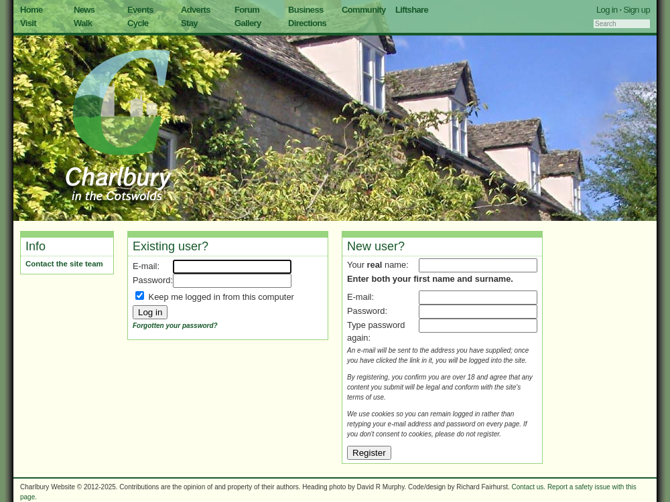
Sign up (636, 10)
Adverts (195, 10)
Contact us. (529, 487)
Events (140, 10)
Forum (246, 10)
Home (31, 10)
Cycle (137, 23)
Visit (28, 23)
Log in (607, 10)
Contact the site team (64, 264)
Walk (83, 23)
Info (35, 246)
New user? (376, 246)
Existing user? (170, 246)
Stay (189, 23)
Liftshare (411, 10)
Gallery (247, 23)
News (84, 10)
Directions (307, 23)
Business (306, 10)
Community (364, 10)
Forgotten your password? (175, 325)
